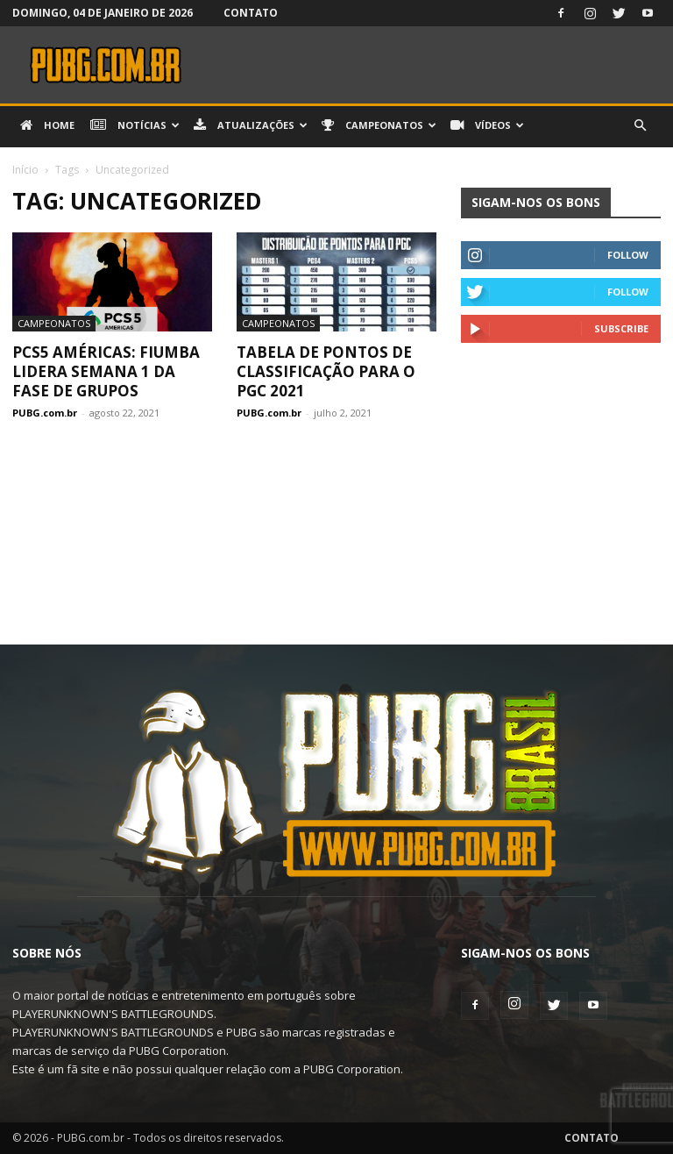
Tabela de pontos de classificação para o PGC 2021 (326, 371)
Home (47, 125)
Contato (250, 12)
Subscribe (621, 328)
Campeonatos (379, 125)
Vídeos (487, 125)
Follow (627, 254)
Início (25, 169)
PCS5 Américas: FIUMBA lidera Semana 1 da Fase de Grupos (106, 371)
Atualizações (251, 125)
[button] (640, 126)
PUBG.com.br (44, 412)
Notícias (135, 125)
